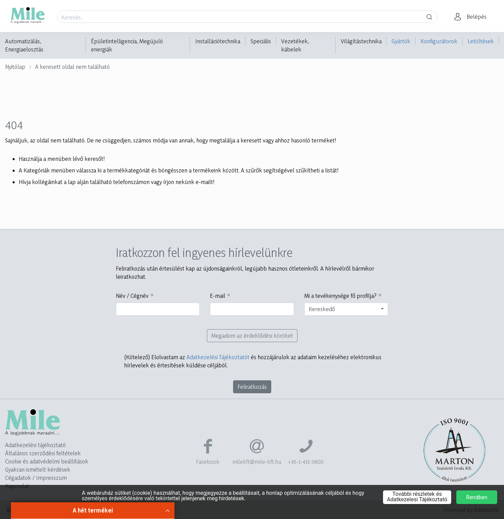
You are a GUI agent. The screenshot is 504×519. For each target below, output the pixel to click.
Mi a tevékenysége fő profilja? (340, 295)
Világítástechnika (361, 41)
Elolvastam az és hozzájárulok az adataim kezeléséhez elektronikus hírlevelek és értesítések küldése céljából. (252, 361)
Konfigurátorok (439, 41)
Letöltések (481, 41)
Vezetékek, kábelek (295, 45)
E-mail (217, 295)
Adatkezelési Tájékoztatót (217, 357)
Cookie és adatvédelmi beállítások (46, 461)
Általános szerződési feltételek (43, 453)
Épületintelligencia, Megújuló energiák (127, 45)
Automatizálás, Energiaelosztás (24, 45)
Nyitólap (15, 66)
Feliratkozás (252, 386)
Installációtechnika (217, 41)
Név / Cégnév (132, 295)
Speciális (260, 41)
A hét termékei (93, 510)
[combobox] (346, 309)
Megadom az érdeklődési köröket (252, 335)
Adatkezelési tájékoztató (35, 444)
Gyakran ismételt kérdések (37, 469)
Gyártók (401, 41)
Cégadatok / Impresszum (36, 477)
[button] (472, 17)
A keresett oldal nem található (72, 66)
